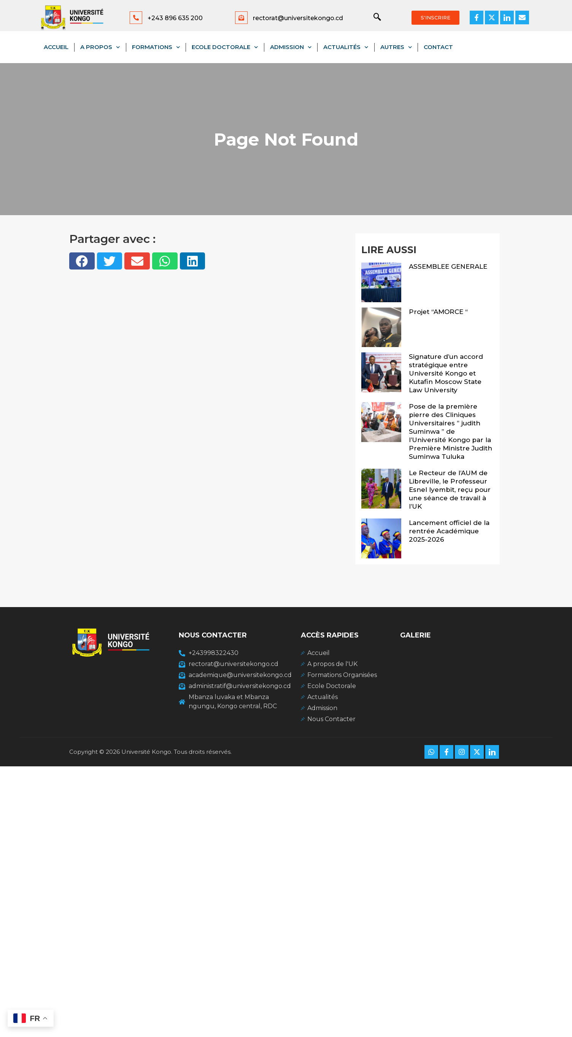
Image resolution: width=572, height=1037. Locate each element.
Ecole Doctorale (225, 47)
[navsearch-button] (373, 17)
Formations (156, 47)
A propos (100, 47)
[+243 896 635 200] (136, 17)
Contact (438, 47)
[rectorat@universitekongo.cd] (241, 17)
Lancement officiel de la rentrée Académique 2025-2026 (449, 531)
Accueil (56, 47)
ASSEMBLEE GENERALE (448, 266)
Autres (396, 47)
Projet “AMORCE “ (438, 312)
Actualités (346, 47)
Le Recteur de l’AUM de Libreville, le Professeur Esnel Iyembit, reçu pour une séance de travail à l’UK (450, 489)
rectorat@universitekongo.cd (298, 18)
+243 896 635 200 (175, 18)
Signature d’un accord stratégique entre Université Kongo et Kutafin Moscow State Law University (446, 373)
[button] (82, 261)
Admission (291, 47)
